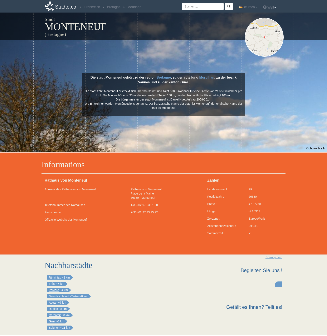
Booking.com (273, 257)
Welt (269, 7)
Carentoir (55, 315)
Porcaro (54, 290)
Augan (53, 302)
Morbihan (206, 77)
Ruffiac (53, 309)
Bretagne (163, 77)
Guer (52, 321)
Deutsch (248, 7)
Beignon (54, 327)
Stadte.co (65, 7)
